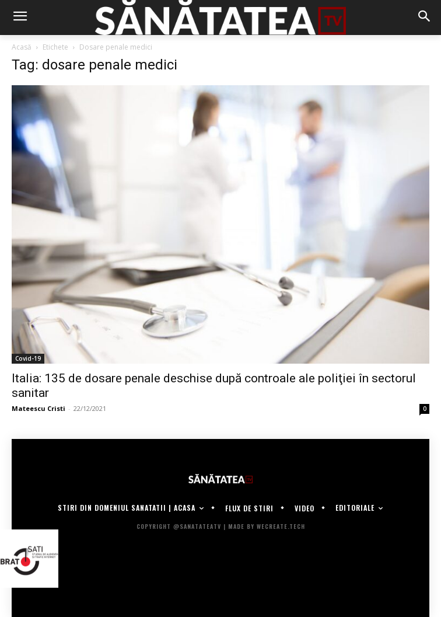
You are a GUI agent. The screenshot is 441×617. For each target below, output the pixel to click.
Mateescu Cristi (38, 408)
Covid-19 (28, 358)
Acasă (22, 47)
